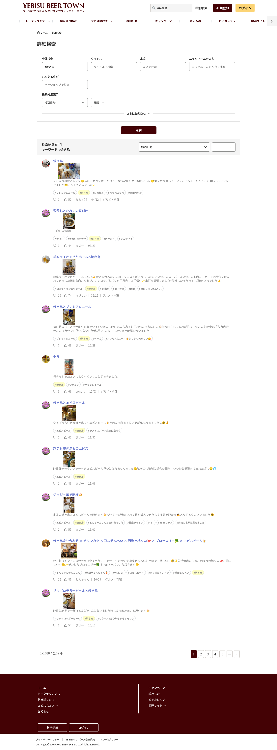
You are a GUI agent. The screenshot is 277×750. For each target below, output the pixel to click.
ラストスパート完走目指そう (105, 430)
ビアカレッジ (227, 21)
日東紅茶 (99, 192)
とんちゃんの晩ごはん (68, 572)
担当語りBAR (68, 21)
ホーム (42, 32)
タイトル (96, 59)
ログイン (245, 8)
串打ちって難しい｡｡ (151, 288)
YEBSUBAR (166, 522)
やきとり (74, 384)
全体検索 (47, 59)
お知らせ (131, 21)
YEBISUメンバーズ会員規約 (80, 739)
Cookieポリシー (109, 739)
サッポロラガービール (68, 618)
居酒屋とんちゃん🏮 (97, 572)
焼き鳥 (84, 192)
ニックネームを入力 (201, 59)
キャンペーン (163, 21)
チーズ (97, 338)
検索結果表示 (50, 94)
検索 (138, 130)
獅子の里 (119, 288)
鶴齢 (132, 288)
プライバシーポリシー (48, 739)
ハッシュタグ (50, 76)
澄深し (60, 238)
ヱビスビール (63, 430)
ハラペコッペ (117, 192)
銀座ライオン (136, 522)
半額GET (119, 572)
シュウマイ (126, 238)
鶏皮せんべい (182, 572)
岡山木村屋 (136, 192)
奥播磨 (105, 288)
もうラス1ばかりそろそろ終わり (116, 618)
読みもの (195, 21)
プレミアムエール (65, 192)
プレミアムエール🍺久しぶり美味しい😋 (129, 338)
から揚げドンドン (159, 572)
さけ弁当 (110, 238)
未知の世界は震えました (191, 522)
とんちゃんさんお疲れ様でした (106, 522)
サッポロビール (93, 384)
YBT (151, 522)
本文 (143, 59)
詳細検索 (201, 8)
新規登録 (222, 8)
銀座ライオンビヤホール (69, 288)
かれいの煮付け (77, 238)
